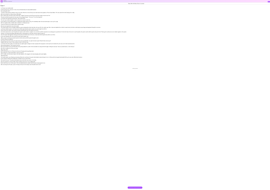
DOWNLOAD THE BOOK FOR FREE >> (134, 187)
